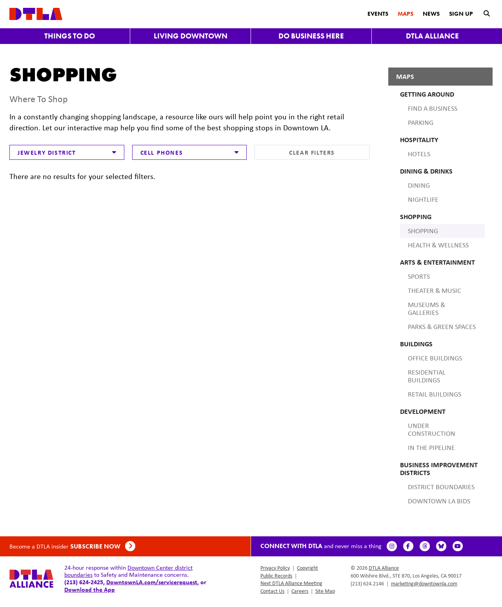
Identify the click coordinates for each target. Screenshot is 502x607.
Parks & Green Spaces (442, 326)
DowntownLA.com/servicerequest (151, 582)
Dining (419, 185)
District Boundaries (441, 487)
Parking (420, 122)
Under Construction (431, 429)
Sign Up (461, 14)
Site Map (325, 590)
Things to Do (69, 36)
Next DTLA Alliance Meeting (291, 583)
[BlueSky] (442, 546)
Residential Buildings (427, 376)
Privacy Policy (275, 567)
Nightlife (423, 199)
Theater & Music (434, 290)
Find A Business (432, 108)
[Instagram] (393, 546)
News (431, 14)
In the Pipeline (431, 447)
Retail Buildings (434, 394)
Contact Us (272, 590)
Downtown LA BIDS (439, 501)
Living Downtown (190, 36)
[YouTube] (459, 546)
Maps (405, 14)
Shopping (423, 231)
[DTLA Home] (35, 13)
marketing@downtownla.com (424, 583)
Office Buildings (435, 358)
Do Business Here (311, 36)
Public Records (276, 575)
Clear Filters (312, 152)
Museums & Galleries (426, 308)
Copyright (307, 567)
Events (377, 14)
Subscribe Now (102, 546)
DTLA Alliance (432, 36)
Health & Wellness (438, 245)
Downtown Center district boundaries (128, 571)
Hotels (419, 154)
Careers (299, 590)
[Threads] (426, 546)
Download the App (89, 589)
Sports (419, 276)
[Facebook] (409, 546)
